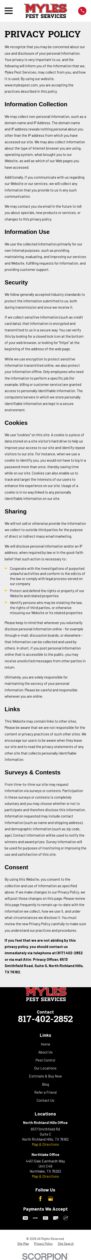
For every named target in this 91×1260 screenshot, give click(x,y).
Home (45, 1044)
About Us (45, 1052)
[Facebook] (40, 1198)
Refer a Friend (45, 1092)
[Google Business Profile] (50, 1198)
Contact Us (45, 1100)
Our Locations (45, 1068)
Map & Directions (45, 1144)
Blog (45, 1084)
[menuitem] (23, 1244)
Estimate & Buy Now (45, 1076)
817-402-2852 (45, 1019)
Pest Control (45, 1060)
